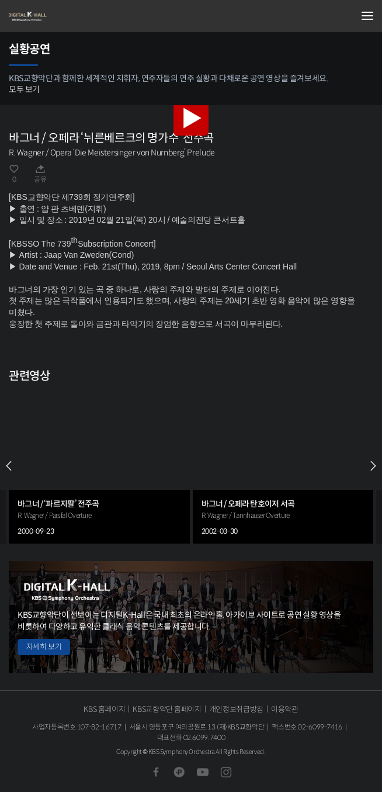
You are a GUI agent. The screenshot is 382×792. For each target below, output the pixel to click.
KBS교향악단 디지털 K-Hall (67, 16)
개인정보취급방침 (236, 709)
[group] (99, 465)
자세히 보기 (43, 647)
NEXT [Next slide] (373, 466)
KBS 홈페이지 (104, 709)
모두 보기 (24, 89)
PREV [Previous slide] (9, 466)
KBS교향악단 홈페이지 (167, 709)
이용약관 (284, 709)
